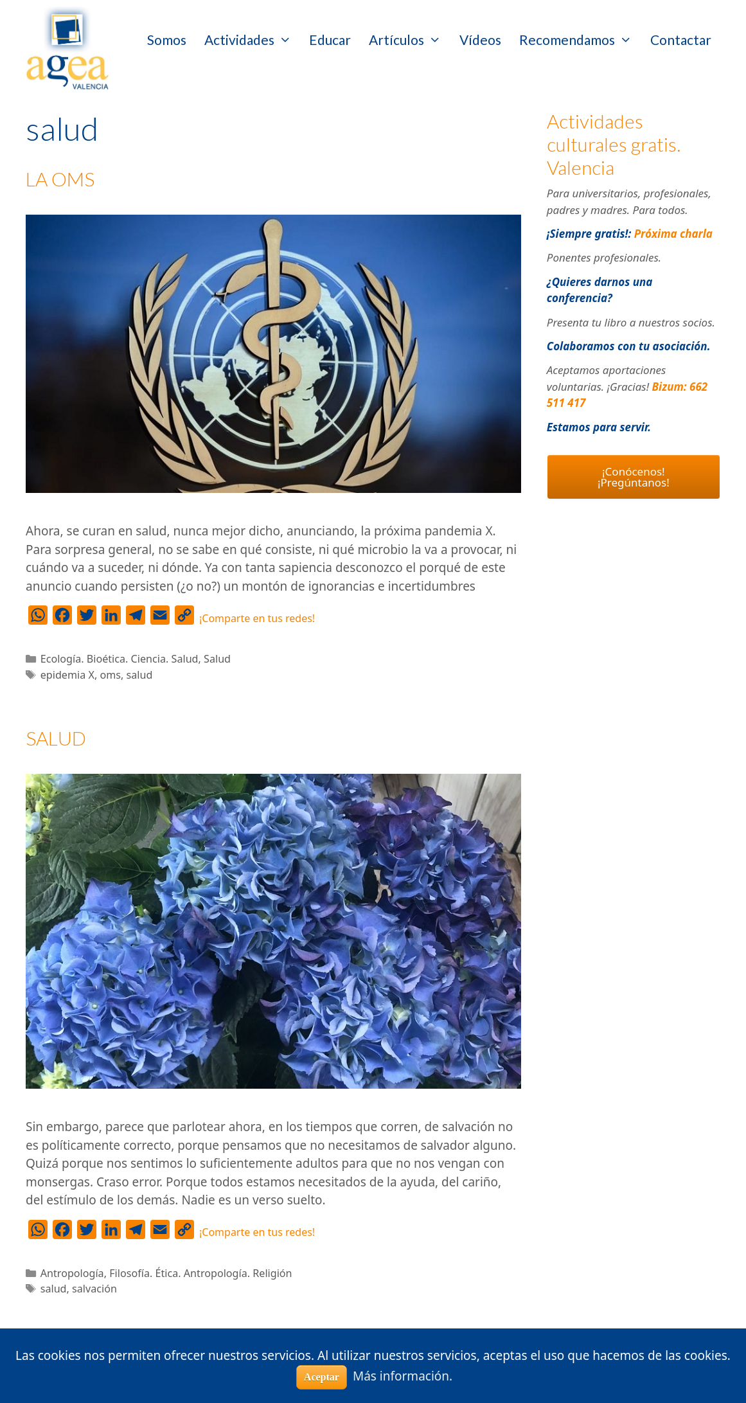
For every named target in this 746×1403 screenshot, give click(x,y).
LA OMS (60, 178)
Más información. (402, 1376)
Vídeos (480, 39)
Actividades (252, 39)
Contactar (680, 39)
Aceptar (321, 1377)
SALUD (56, 737)
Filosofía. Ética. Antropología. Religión (200, 1273)
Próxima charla (673, 233)
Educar (330, 39)
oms (110, 675)
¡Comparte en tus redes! (257, 618)
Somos (166, 39)
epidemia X (67, 675)
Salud (217, 659)
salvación (94, 1289)
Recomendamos (580, 39)
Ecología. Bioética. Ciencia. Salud (119, 659)
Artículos (409, 39)
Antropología (72, 1273)
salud (140, 675)
